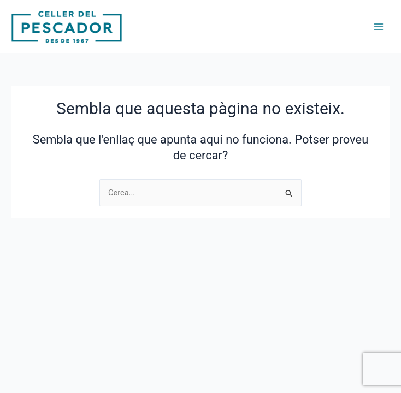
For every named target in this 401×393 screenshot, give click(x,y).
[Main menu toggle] (378, 26)
